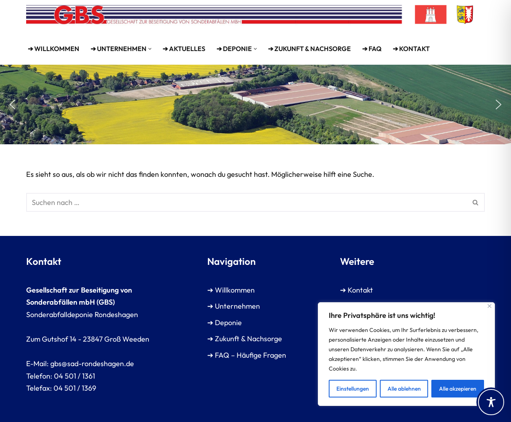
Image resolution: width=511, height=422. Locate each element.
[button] (149, 48)
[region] (406, 354)
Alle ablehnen (404, 388)
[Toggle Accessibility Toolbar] (491, 402)
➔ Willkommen (231, 290)
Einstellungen (352, 388)
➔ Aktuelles (184, 49)
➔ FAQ (371, 49)
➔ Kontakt (411, 49)
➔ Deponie (224, 322)
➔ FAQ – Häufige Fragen (246, 355)
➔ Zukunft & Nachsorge (309, 49)
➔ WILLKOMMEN (53, 49)
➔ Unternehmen (233, 306)
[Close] (489, 306)
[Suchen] (246, 202)
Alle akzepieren (457, 388)
